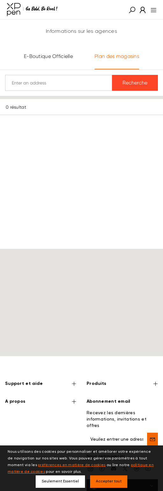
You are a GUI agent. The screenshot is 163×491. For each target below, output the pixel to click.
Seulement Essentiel (60, 481)
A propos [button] (40, 390)
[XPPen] (32, 9)
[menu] (152, 9)
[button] (132, 9)
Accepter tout (109, 481)
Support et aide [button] (40, 372)
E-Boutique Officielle (48, 56)
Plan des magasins (117, 56)
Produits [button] (122, 372)
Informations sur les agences (81, 31)
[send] (152, 427)
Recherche (135, 83)
